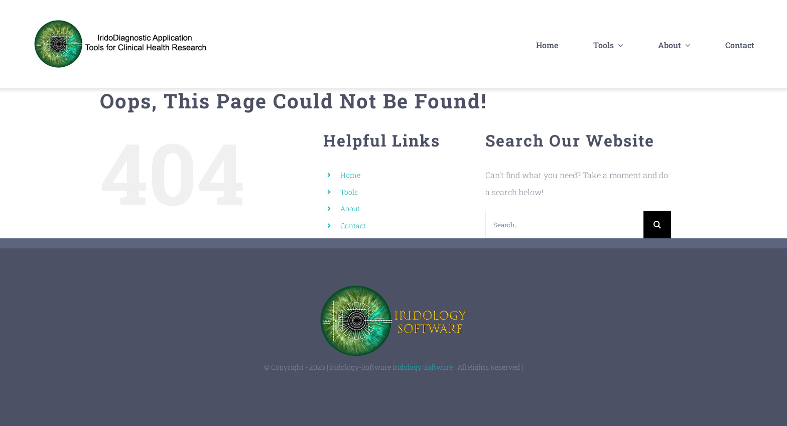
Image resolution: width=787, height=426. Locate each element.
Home (350, 175)
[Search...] (564, 224)
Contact (353, 225)
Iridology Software (422, 367)
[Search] (657, 224)
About (350, 208)
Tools (349, 192)
